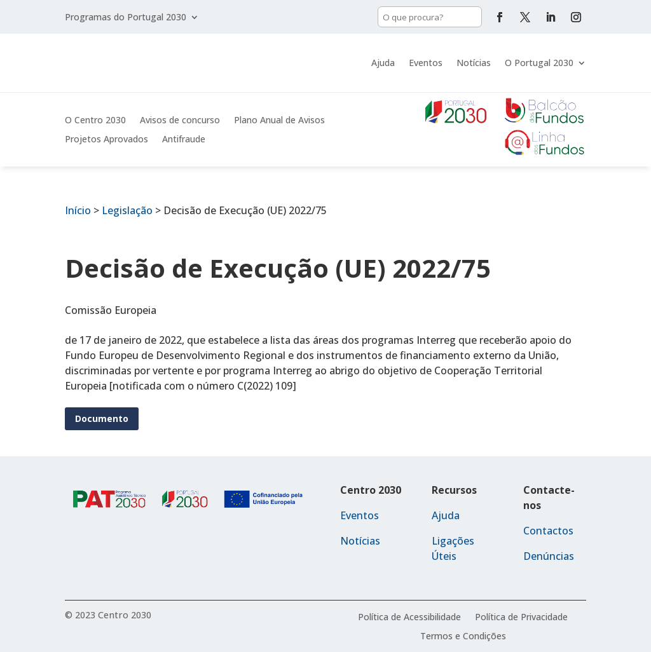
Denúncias (548, 556)
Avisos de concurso (180, 121)
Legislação (127, 210)
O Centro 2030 (95, 121)
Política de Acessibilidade (409, 618)
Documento (101, 418)
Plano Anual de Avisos (279, 121)
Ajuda (383, 63)
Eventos (425, 63)
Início (78, 210)
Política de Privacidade (521, 618)
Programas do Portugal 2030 (125, 18)
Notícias (473, 63)
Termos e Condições (463, 637)
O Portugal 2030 (539, 63)
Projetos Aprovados (106, 140)
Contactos (548, 531)
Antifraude (183, 140)
